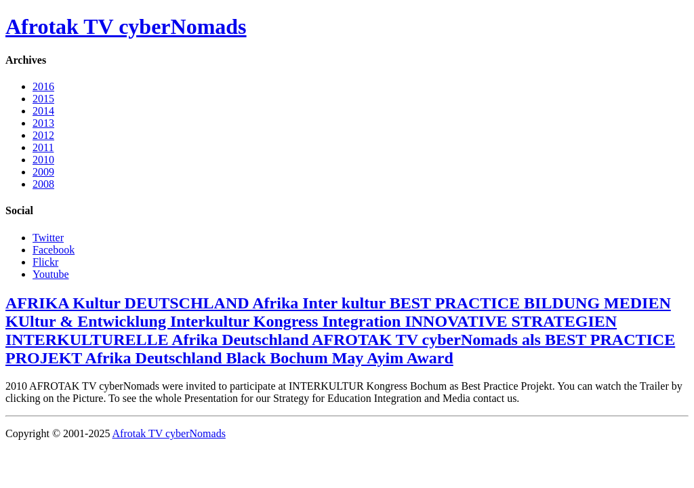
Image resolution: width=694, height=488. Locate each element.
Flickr (45, 262)
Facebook (54, 250)
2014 (43, 111)
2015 (43, 98)
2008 (43, 184)
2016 (43, 86)
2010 (43, 159)
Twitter (48, 237)
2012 (43, 135)
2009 (43, 172)
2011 (43, 147)
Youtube (51, 274)
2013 (43, 123)
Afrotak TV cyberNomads (126, 26)
